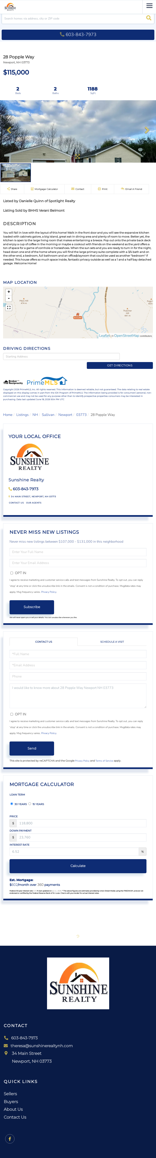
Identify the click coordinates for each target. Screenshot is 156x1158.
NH (35, 408)
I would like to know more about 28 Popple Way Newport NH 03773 (78, 689)
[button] (149, 18)
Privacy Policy (48, 585)
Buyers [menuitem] (11, 1094)
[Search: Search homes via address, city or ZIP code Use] (78, 18)
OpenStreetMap (126, 335)
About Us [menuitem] (13, 1102)
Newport (65, 408)
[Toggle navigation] (149, 5)
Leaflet (104, 335)
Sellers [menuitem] (10, 1087)
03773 (81, 408)
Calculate (78, 859)
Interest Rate (19, 838)
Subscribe (32, 600)
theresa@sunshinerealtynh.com (40, 1038)
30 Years (18, 797)
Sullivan (48, 408)
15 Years (36, 797)
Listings (22, 408)
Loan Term (17, 788)
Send (32, 742)
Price (14, 809)
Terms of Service (104, 754)
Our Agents (33, 496)
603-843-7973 (78, 34)
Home (7, 408)
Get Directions (137, 356)
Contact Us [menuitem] (15, 1110)
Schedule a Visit (112, 635)
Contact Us (16, 496)
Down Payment (20, 823)
